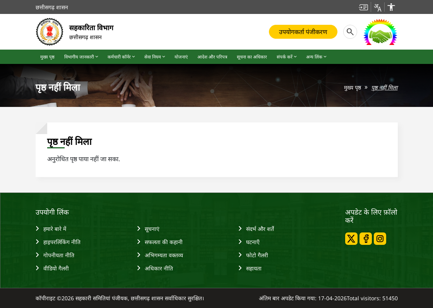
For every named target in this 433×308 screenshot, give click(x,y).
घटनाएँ (249, 241)
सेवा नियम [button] (155, 56)
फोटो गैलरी (253, 255)
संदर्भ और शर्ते (256, 228)
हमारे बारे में (51, 228)
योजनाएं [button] (181, 57)
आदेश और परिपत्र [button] (212, 57)
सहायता (250, 268)
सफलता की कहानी (160, 241)
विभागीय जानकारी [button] (81, 56)
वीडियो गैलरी (52, 268)
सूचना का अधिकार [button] (252, 57)
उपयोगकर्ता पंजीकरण (303, 32)
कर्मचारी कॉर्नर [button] (122, 56)
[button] (363, 7)
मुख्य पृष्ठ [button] (47, 57)
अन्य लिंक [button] (317, 56)
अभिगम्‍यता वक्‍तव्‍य (160, 255)
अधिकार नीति (155, 268)
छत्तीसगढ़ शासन (52, 7)
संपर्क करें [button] (287, 56)
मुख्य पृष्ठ (352, 87)
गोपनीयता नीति (55, 255)
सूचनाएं (148, 228)
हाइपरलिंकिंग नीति (58, 241)
